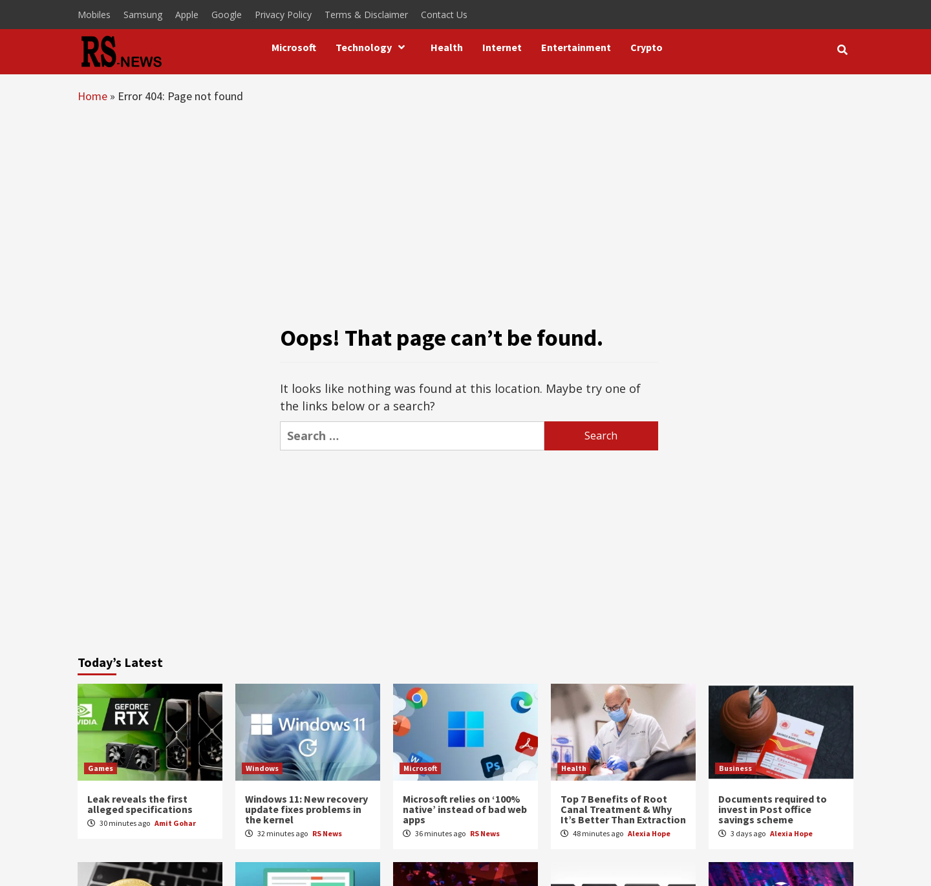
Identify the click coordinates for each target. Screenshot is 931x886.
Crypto (646, 47)
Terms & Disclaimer (366, 14)
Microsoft (294, 47)
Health (447, 47)
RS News (327, 833)
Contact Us (444, 14)
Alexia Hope (649, 833)
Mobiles (94, 14)
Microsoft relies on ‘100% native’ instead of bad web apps (465, 809)
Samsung (142, 14)
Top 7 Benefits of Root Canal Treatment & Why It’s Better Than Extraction (623, 809)
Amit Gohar (175, 823)
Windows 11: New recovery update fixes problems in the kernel (306, 809)
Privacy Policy (283, 14)
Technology (373, 47)
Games (100, 768)
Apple (186, 14)
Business (735, 768)
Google (226, 14)
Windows (262, 768)
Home (92, 96)
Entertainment (576, 47)
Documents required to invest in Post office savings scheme (772, 809)
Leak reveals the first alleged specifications (140, 804)
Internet (502, 47)
